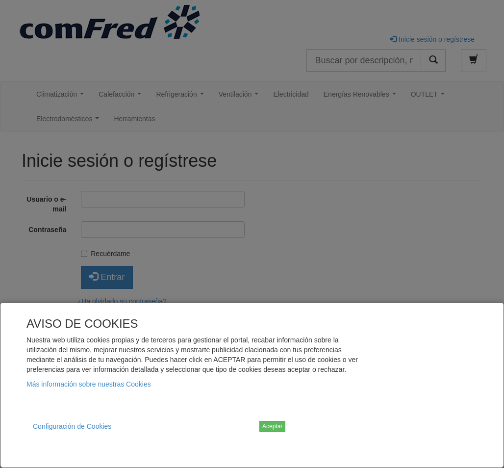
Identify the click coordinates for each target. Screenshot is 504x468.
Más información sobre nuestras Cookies (88, 384)
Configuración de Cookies (72, 426)
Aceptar (272, 426)
